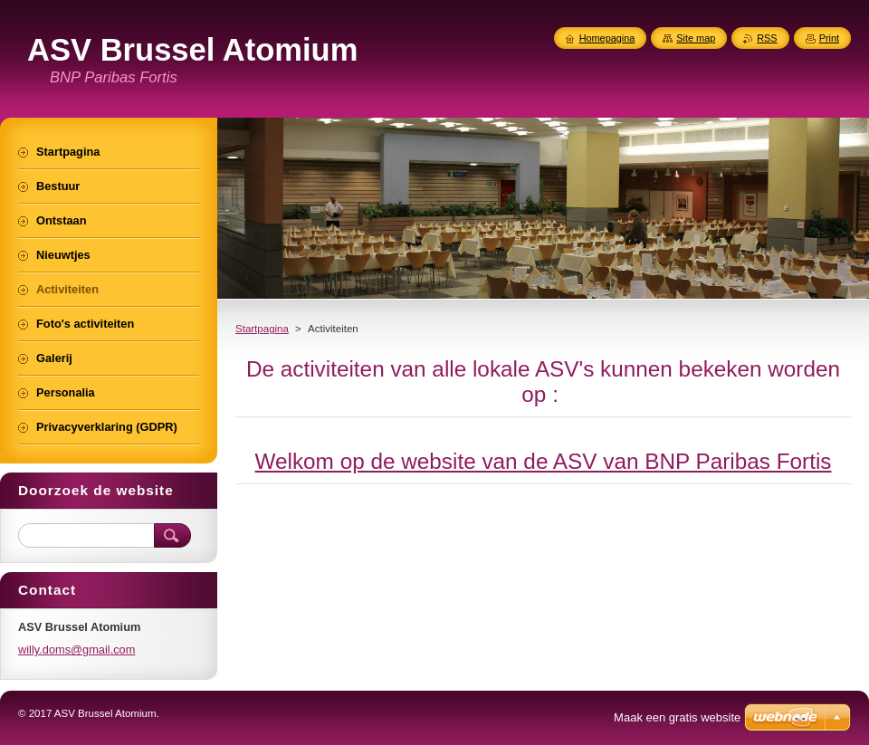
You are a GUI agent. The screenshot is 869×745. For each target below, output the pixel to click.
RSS (767, 38)
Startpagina (262, 328)
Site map (695, 38)
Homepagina (607, 38)
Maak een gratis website (677, 717)
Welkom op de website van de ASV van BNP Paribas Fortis (543, 461)
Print (829, 38)
